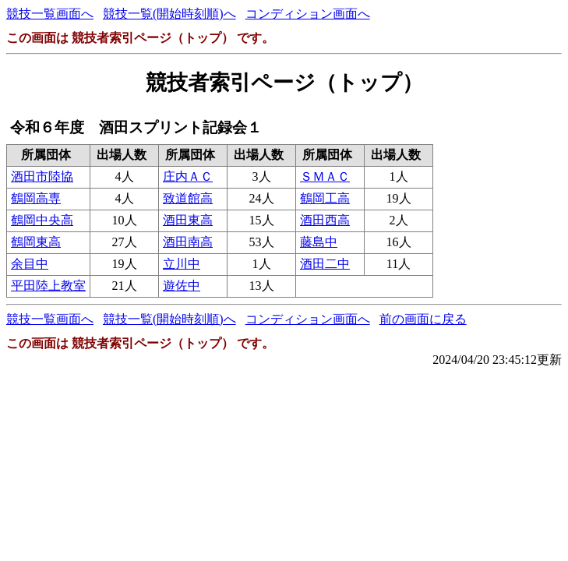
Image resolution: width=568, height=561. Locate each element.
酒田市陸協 (42, 176)
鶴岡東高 (36, 242)
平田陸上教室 (48, 285)
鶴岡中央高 (42, 220)
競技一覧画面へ (49, 13)
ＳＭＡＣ (325, 176)
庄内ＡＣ (188, 176)
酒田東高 (188, 220)
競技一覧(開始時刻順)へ (169, 13)
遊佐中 (181, 285)
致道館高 (188, 198)
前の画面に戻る (423, 319)
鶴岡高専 (36, 198)
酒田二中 (325, 263)
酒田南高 (188, 242)
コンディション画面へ (307, 13)
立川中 (181, 263)
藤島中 (318, 242)
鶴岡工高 (325, 198)
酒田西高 (325, 220)
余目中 (29, 263)
